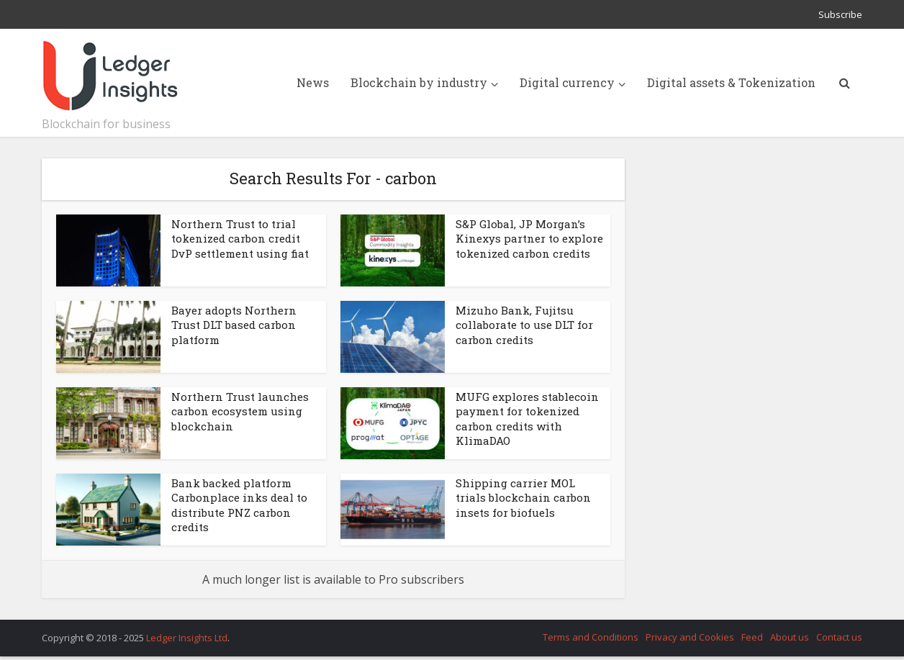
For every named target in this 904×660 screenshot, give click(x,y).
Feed (752, 636)
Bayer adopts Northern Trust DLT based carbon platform (234, 325)
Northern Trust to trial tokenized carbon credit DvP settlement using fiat (240, 239)
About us (789, 636)
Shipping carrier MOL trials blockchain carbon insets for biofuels (523, 498)
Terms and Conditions (590, 636)
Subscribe (840, 14)
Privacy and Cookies (690, 636)
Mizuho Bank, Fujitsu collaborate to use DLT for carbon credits (524, 325)
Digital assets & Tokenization (731, 82)
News (313, 82)
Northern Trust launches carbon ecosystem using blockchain (240, 411)
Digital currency (567, 82)
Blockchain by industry (419, 82)
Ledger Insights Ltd (186, 637)
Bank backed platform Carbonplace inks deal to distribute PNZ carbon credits (239, 505)
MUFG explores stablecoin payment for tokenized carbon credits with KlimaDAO (527, 418)
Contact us (839, 636)
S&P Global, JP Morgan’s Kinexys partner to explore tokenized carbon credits (529, 239)
